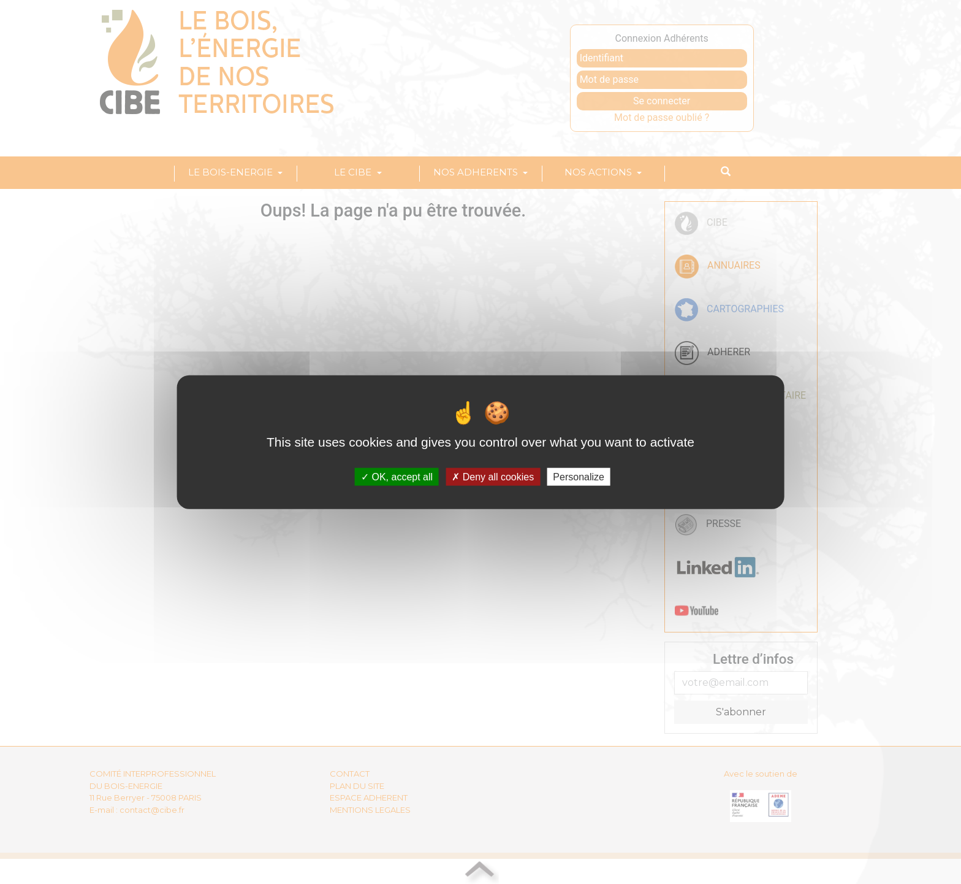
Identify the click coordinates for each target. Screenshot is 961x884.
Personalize (578, 477)
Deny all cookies (493, 477)
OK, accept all (397, 477)
